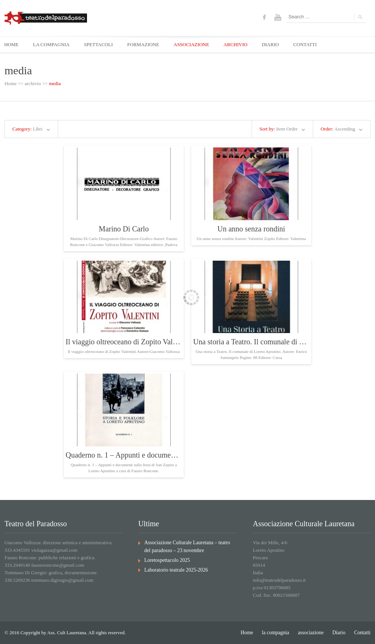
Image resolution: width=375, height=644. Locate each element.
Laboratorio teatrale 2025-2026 (174, 569)
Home (10, 84)
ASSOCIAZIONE (194, 44)
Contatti (362, 632)
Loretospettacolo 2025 (166, 559)
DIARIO (274, 44)
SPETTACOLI (100, 44)
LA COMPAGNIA (52, 44)
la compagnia (279, 632)
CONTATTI (309, 44)
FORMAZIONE (145, 44)
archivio (32, 84)
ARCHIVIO (239, 44)
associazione (312, 632)
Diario (340, 632)
